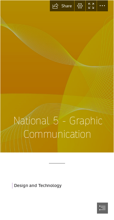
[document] (57, 110)
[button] (62, 5)
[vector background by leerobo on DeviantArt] (57, 76)
